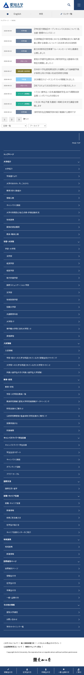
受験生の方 (11, 575)
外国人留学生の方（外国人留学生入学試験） (24, 372)
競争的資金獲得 (13, 227)
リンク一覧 (67, 13)
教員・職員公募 (12, 234)
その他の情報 (9, 604)
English (17, 14)
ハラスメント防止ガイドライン (48, 643)
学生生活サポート (13, 452)
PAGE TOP (76, 143)
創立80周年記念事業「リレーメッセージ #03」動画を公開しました (56, 50)
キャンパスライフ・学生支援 (15, 437)
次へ (25, 118)
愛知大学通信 (12, 612)
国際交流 (7, 481)
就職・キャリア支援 (11, 495)
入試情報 (7, 343)
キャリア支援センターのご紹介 (18, 532)
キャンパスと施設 (13, 205)
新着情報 (10, 510)
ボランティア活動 (13, 466)
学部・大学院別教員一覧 (16, 394)
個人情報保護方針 (28, 643)
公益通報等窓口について (13, 647)
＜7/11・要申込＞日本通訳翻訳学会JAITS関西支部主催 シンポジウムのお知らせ (56, 93)
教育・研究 (8, 379)
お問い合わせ (11, 619)
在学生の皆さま (12, 524)
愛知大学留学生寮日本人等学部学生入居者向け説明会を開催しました (56, 61)
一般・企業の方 (12, 597)
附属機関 (10, 430)
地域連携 (10, 219)
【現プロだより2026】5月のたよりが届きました (53, 85)
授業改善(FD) (11, 423)
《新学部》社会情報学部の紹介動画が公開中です (55, 111)
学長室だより (11, 176)
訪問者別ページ (10, 561)
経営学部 (10, 270)
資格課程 (10, 336)
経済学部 (10, 263)
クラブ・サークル (12, 474)
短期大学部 (11, 307)
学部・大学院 (9, 241)
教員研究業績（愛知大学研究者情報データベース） (26, 401)
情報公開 (10, 198)
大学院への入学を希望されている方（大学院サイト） (27, 365)
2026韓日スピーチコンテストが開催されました (54, 79)
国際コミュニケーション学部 (17, 285)
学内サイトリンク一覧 (15, 626)
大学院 (9, 321)
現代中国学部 (12, 277)
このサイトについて (11, 643)
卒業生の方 (11, 590)
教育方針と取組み (13, 190)
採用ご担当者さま (13, 517)
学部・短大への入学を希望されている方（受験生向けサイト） (30, 357)
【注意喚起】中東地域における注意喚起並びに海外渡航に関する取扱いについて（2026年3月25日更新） (57, 40)
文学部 (9, 292)
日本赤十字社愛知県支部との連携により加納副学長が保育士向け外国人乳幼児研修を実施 (56, 71)
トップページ (9, 154)
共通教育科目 (12, 314)
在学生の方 (11, 583)
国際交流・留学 (11, 488)
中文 (41, 14)
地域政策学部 (12, 299)
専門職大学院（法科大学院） (17, 328)
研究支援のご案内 (13, 408)
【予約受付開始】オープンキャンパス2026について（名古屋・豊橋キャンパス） (56, 30)
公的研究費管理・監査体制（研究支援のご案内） (25, 415)
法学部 (9, 256)
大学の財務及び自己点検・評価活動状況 (22, 212)
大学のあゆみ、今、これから (17, 183)
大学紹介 (7, 161)
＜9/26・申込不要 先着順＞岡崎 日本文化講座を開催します (56, 103)
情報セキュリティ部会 (33, 647)
